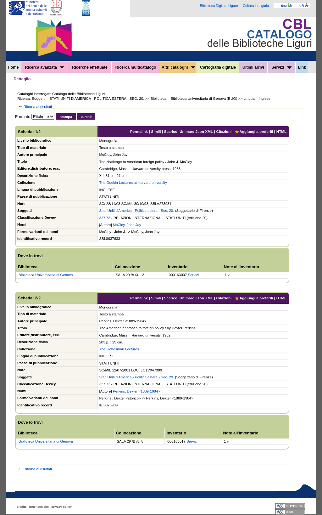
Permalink (139, 131)
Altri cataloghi (178, 67)
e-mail (86, 117)
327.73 (104, 218)
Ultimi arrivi (253, 67)
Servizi (281, 67)
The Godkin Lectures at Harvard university (133, 182)
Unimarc (187, 131)
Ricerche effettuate (90, 67)
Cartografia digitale (218, 67)
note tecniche (39, 506)
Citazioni (224, 131)
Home (13, 67)
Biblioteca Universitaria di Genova (46, 275)
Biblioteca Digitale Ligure (219, 6)
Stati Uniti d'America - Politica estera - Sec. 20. (136, 210)
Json (200, 131)
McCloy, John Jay (127, 225)
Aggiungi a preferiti (254, 131)
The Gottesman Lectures (119, 349)
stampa (66, 117)
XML (209, 131)
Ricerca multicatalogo (135, 67)
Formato (22, 116)
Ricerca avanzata (44, 67)
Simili (156, 131)
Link (302, 67)
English (286, 5)
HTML (281, 131)
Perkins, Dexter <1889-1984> (136, 391)
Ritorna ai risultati (34, 107)
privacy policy (61, 506)
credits (22, 506)
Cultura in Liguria (256, 6)
